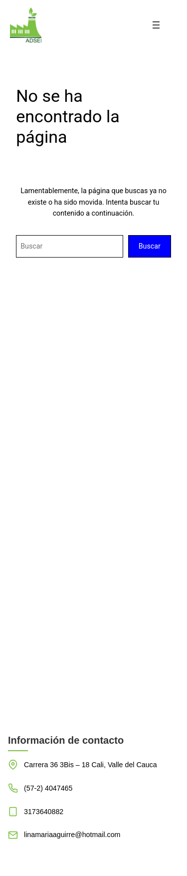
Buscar (150, 246)
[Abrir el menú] (156, 25)
